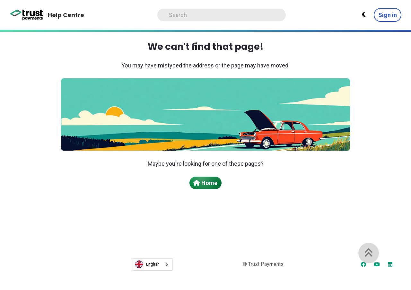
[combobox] (152, 264)
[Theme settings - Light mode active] (364, 14)
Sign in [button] (387, 15)
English (147, 264)
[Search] (221, 15)
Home (205, 183)
